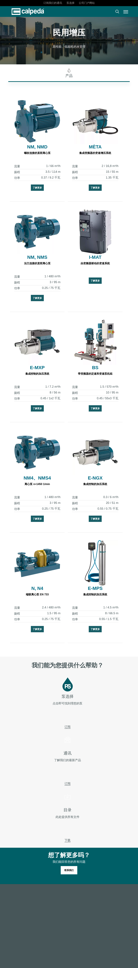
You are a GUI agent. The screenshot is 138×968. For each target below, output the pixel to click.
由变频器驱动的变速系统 (95, 263)
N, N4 (37, 588)
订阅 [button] (67, 736)
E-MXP (37, 367)
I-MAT (95, 257)
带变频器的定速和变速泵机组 (95, 373)
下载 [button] (67, 849)
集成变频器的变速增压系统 (95, 153)
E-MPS (95, 588)
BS (95, 367)
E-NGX (95, 478)
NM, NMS (37, 257)
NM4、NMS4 (37, 478)
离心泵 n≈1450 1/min (37, 484)
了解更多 (37, 187)
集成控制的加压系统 (37, 373)
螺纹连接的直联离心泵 (37, 153)
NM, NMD (37, 146)
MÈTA (95, 146)
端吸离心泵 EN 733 (37, 594)
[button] (125, 11)
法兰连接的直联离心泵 (37, 263)
